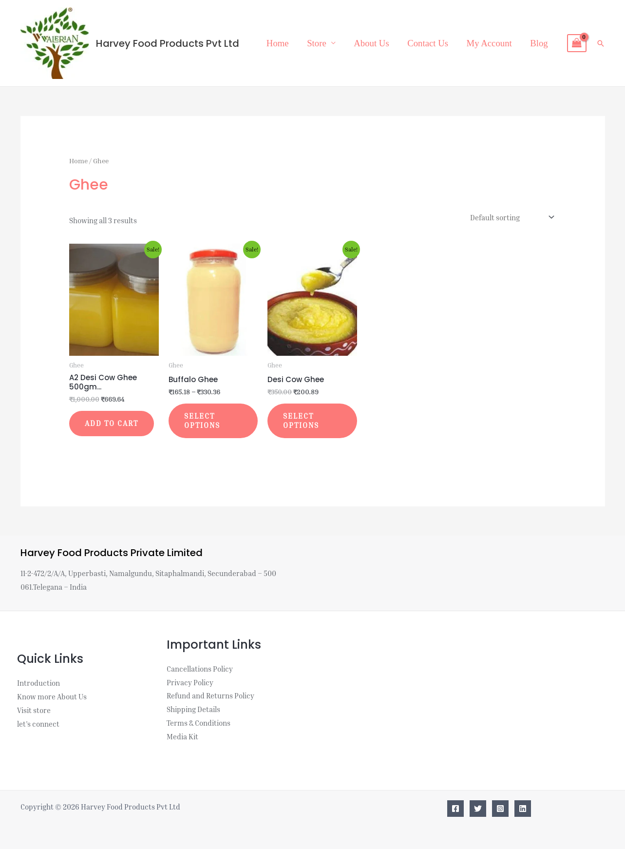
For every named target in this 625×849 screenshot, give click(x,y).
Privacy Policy (190, 682)
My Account (489, 43)
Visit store (34, 710)
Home (277, 43)
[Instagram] (500, 808)
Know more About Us (52, 696)
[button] (600, 43)
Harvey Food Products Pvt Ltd (167, 43)
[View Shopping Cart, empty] (577, 43)
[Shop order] (511, 218)
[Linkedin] (522, 808)
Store (316, 43)
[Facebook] (455, 808)
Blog (539, 43)
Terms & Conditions (198, 722)
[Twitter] (478, 808)
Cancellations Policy (200, 668)
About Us (371, 43)
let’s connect (38, 723)
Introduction (38, 682)
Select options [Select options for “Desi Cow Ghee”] (301, 420)
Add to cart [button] (111, 423)
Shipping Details (193, 709)
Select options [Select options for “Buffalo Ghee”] (202, 420)
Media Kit (182, 736)
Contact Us (427, 43)
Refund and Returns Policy (210, 695)
